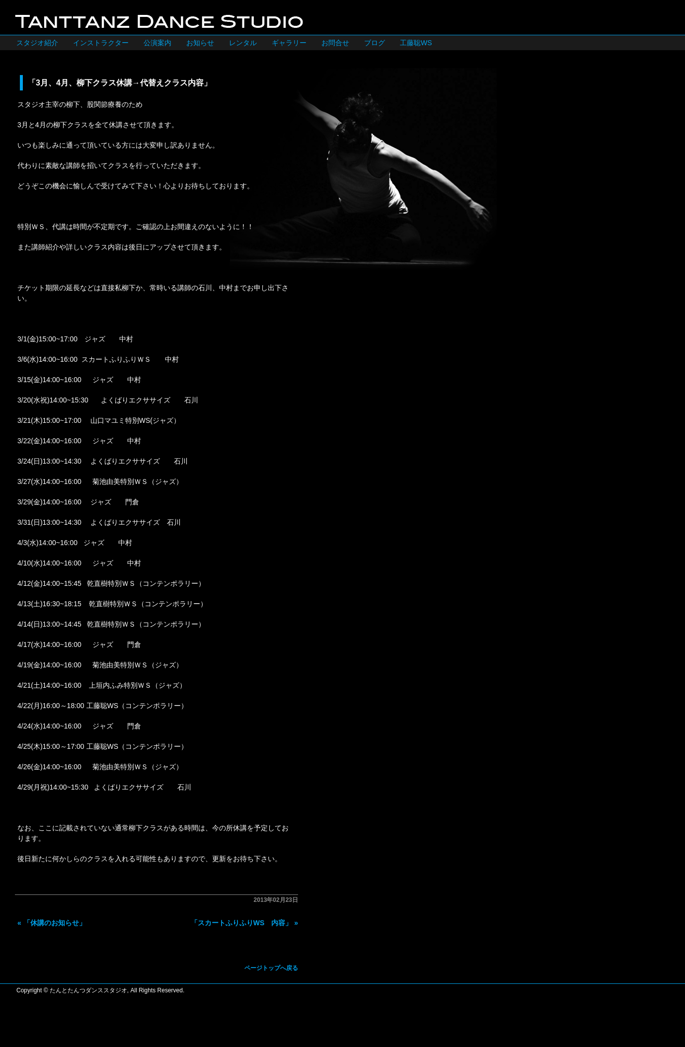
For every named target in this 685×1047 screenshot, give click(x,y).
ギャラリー (289, 43)
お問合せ (335, 43)
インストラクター (101, 43)
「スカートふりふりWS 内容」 (242, 923)
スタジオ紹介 (37, 43)
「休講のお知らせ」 (54, 923)
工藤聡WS (416, 43)
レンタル (243, 43)
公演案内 (157, 43)
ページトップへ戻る (271, 968)
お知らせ (200, 43)
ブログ (374, 43)
